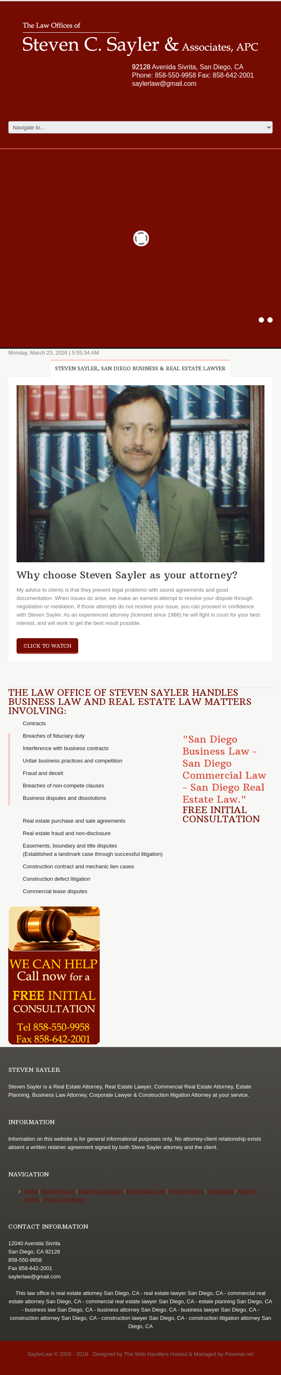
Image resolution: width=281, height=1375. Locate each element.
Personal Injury (187, 1191)
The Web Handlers (146, 1354)
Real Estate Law (146, 1191)
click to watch (47, 646)
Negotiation (221, 1191)
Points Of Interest (64, 1199)
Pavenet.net (239, 1354)
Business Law (58, 1191)
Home (31, 1191)
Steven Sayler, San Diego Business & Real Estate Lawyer (140, 368)
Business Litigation (101, 1191)
